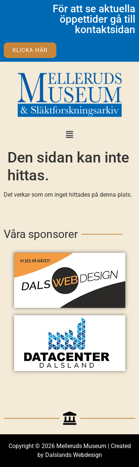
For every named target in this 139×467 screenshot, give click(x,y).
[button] (69, 135)
